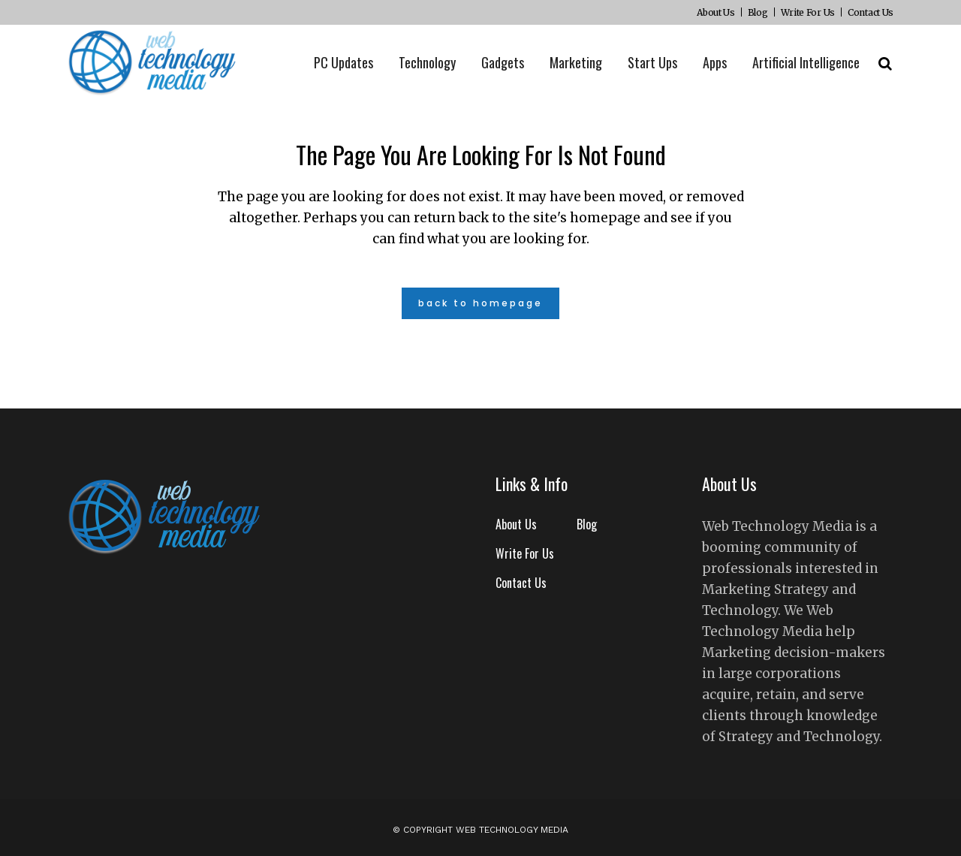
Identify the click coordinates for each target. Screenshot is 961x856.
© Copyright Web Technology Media (480, 829)
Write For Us (808, 12)
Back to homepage (480, 303)
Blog (758, 12)
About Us (716, 12)
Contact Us (870, 12)
